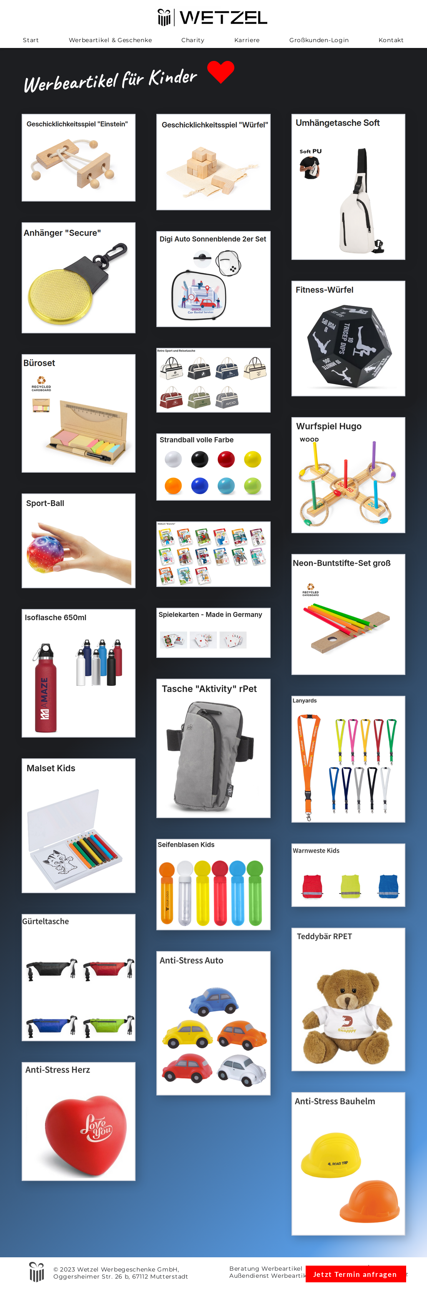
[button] (110, 40)
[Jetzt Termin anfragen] (356, 1274)
